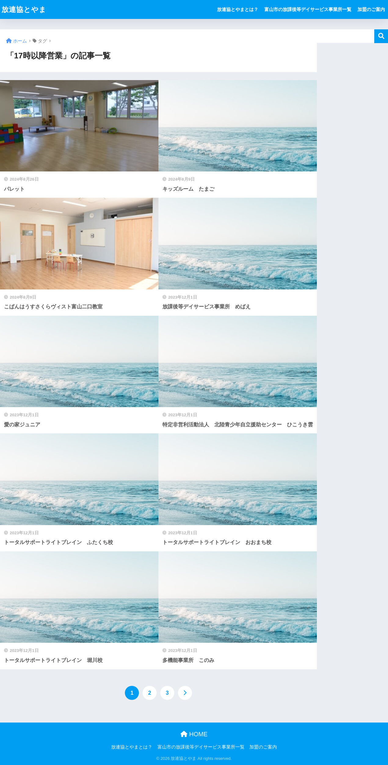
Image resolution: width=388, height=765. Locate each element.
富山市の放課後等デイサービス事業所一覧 (307, 9)
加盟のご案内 (371, 9)
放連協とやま (24, 9)
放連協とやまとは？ (237, 9)
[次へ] (185, 693)
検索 (381, 36)
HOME (194, 734)
